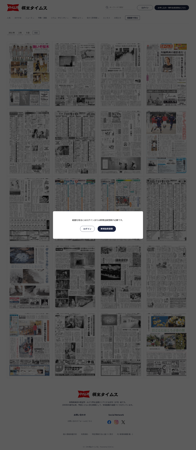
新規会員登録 (107, 228)
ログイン (87, 228)
